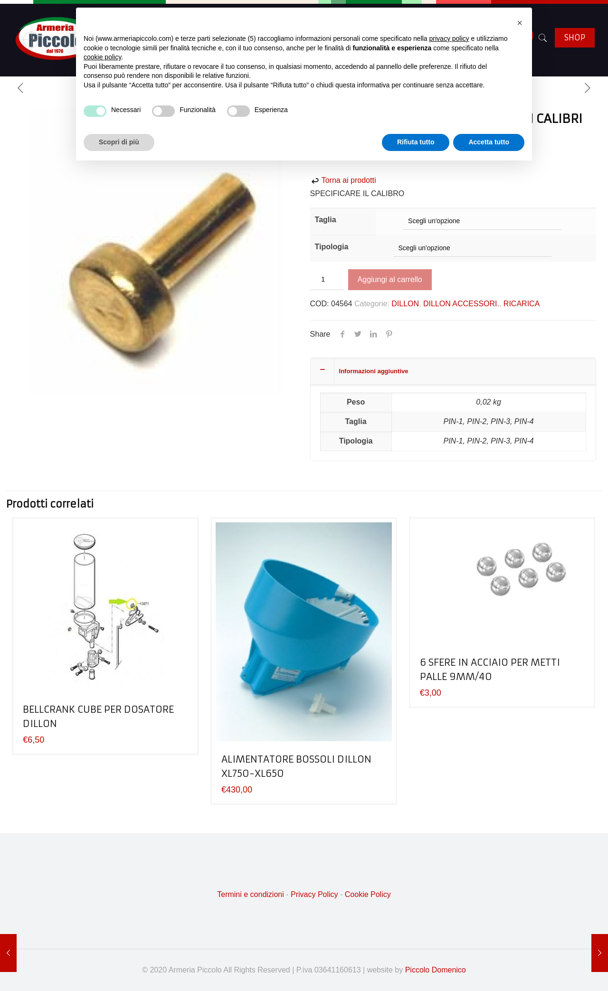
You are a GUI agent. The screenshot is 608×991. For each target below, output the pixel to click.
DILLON (405, 304)
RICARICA (522, 304)
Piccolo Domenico (435, 970)
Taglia (325, 220)
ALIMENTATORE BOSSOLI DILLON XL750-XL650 (296, 766)
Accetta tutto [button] (488, 142)
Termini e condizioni (250, 894)
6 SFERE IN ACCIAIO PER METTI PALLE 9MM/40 (490, 669)
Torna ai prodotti (343, 180)
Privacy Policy (314, 894)
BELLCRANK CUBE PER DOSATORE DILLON (98, 716)
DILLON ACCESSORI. (461, 304)
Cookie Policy (368, 894)
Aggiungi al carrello (390, 279)
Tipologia (332, 247)
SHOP (574, 37)
